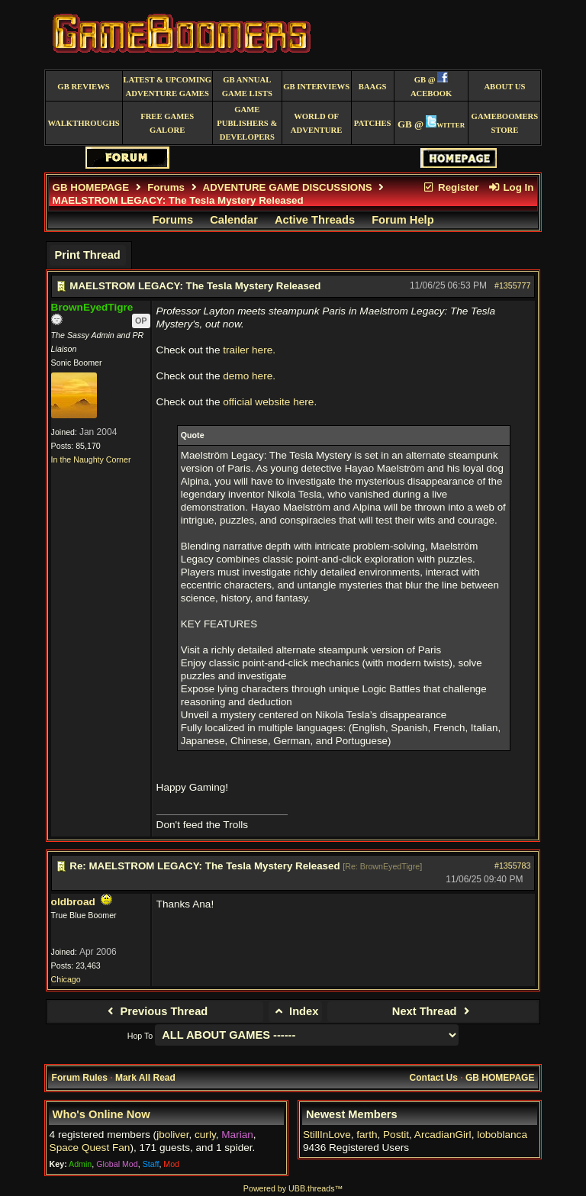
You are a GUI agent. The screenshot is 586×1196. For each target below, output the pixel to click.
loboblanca (502, 1134)
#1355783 (512, 865)
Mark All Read (145, 1077)
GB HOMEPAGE (91, 187)
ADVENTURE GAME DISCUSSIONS (287, 187)
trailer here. (249, 350)
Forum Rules (80, 1077)
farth (366, 1134)
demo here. (249, 376)
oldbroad (73, 901)
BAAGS (373, 86)
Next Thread (433, 1011)
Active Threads (315, 220)
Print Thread (87, 255)
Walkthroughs (83, 123)
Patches (372, 123)
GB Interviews (316, 86)
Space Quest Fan (90, 1147)
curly (205, 1134)
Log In (510, 187)
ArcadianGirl (443, 1134)
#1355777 (512, 285)
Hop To (140, 1035)
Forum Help (402, 220)
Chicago (66, 979)
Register (451, 187)
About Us (504, 86)
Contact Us (434, 1077)
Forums (166, 187)
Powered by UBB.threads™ (293, 1188)
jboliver (172, 1134)
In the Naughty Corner (91, 459)
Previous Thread (155, 1011)
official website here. (270, 402)
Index (295, 1011)
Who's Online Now (101, 1114)
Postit (396, 1134)
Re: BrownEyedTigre (382, 866)
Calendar (234, 220)
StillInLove (327, 1134)
